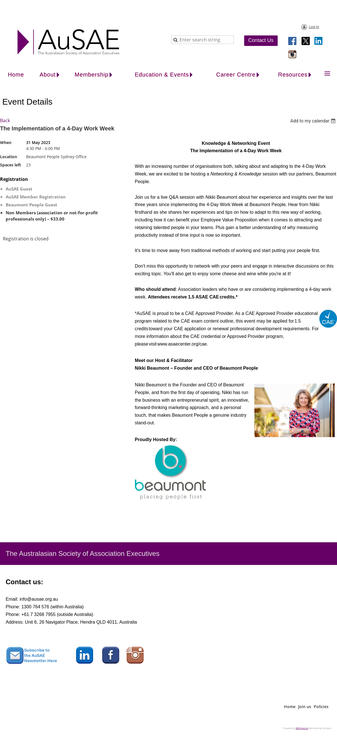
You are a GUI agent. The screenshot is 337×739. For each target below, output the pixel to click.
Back (5, 120)
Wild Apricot (302, 728)
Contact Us (260, 40)
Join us (304, 706)
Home (290, 706)
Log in (314, 26)
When (5, 142)
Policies (321, 706)
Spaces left (10, 165)
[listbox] (313, 120)
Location (8, 156)
